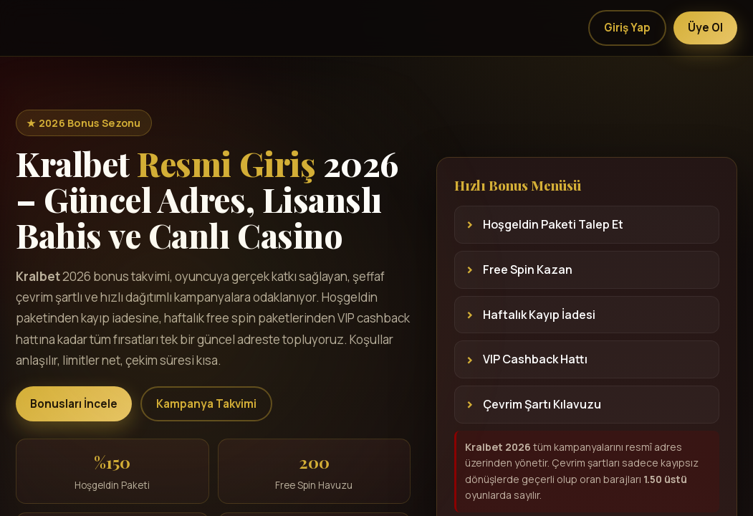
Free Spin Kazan (527, 269)
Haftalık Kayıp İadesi (539, 314)
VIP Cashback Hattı (535, 359)
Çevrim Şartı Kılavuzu (542, 404)
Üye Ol (705, 27)
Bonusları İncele (73, 403)
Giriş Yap (627, 27)
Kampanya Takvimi (206, 403)
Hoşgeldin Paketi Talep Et (553, 224)
